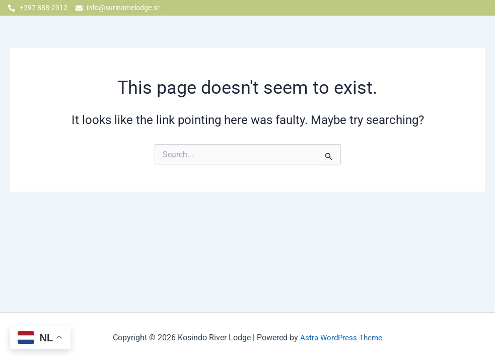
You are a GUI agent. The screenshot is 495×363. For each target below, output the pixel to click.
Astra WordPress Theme (341, 337)
